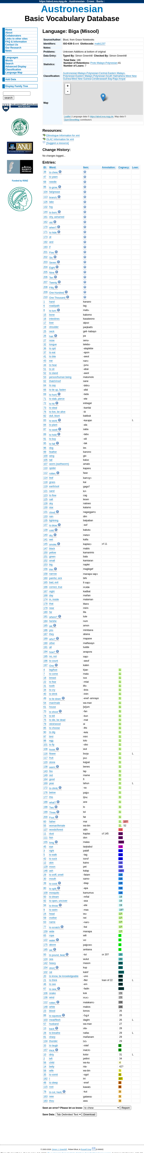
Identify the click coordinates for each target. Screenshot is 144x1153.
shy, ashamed (56, 217)
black (52, 548)
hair (51, 336)
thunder (53, 1041)
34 (44, 689)
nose (51, 340)
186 (45, 630)
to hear (53, 365)
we (50, 626)
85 (44, 728)
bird (51, 736)
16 (44, 318)
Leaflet (67, 116)
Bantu (99, 1)
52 (44, 373)
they (51, 634)
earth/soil (54, 486)
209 (45, 292)
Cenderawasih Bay (102, 78)
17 (44, 322)
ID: (45, 167)
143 (45, 771)
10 (44, 1054)
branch (53, 197)
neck (51, 331)
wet (51, 539)
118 (45, 482)
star (51, 507)
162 (45, 222)
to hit (51, 403)
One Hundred (56, 292)
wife (51, 1070)
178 (45, 603)
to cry (52, 689)
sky (51, 503)
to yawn (53, 176)
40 (44, 693)
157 (45, 1050)
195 (45, 656)
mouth (52, 878)
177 (45, 797)
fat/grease (54, 191)
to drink (53, 693)
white (52, 1006)
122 (45, 939)
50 (44, 896)
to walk (53, 854)
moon (52, 866)
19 (44, 327)
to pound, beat (57, 955)
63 (44, 922)
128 (45, 503)
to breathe (54, 1033)
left (50, 1058)
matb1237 (100, 43)
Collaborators (13, 35)
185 (45, 625)
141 (45, 539)
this (51, 797)
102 (45, 972)
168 (45, 595)
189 (45, 638)
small (52, 560)
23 (44, 1010)
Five (51, 252)
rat (50, 972)
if (49, 247)
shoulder (54, 327)
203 (45, 262)
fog (51, 206)
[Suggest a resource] (57, 143)
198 (45, 807)
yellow (52, 552)
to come (53, 673)
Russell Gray (86, 1149)
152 (45, 560)
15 (44, 314)
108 (45, 749)
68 (44, 181)
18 (44, 677)
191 (45, 647)
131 (45, 511)
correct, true (55, 587)
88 (44, 1015)
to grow (53, 187)
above (52, 944)
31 (44, 685)
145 (45, 544)
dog (51, 447)
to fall (52, 443)
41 (44, 356)
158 (45, 573)
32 (44, 344)
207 (45, 282)
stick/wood (55, 724)
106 (45, 993)
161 (45, 217)
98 (44, 740)
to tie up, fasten (57, 389)
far (50, 612)
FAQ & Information (16, 41)
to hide (53, 232)
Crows (90, 1)
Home (8, 29)
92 (44, 900)
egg (51, 740)
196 (45, 660)
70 (44, 711)
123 (45, 495)
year (51, 783)
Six (51, 257)
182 (45, 1078)
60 (44, 821)
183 (45, 1100)
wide (51, 931)
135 (45, 520)
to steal (53, 407)
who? (52, 639)
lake (51, 201)
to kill (52, 716)
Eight (52, 267)
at (50, 237)
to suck (53, 858)
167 (45, 591)
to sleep (53, 1082)
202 (45, 257)
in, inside (54, 599)
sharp (52, 1037)
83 (44, 420)
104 (45, 191)
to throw (53, 905)
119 (45, 486)
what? (52, 802)
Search (9, 63)
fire (51, 771)
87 (44, 429)
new (51, 1096)
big (50, 564)
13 (44, 1028)
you (51, 630)
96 (44, 447)
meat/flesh (54, 1019)
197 (45, 665)
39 (44, 883)
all (50, 647)
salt (51, 499)
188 (45, 802)
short (52, 968)
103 (45, 1019)
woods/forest (56, 829)
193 (45, 247)
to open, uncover (58, 900)
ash (51, 870)
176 (45, 792)
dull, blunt (54, 415)
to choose (54, 728)
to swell (53, 429)
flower (52, 753)
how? (52, 652)
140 (45, 534)
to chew (53, 172)
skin (51, 862)
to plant (53, 424)
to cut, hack (55, 1092)
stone (52, 762)
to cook (53, 883)
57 (44, 1023)
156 (45, 569)
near (51, 608)
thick (51, 1050)
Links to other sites (16, 38)
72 (44, 403)
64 (44, 385)
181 (45, 616)
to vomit (53, 1074)
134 (45, 1041)
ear (51, 360)
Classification (13, 69)
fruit (51, 757)
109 (45, 892)
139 (45, 529)
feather (53, 451)
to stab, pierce (56, 398)
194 (45, 651)
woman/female (57, 825)
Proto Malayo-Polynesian (103, 63)
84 (44, 424)
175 (45, 944)
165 (45, 582)
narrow (53, 573)
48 (44, 1082)
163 (45, 1096)
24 (44, 913)
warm (52, 767)
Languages (11, 57)
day (51, 595)
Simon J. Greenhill (59, 1149)
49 (44, 698)
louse (52, 749)
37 (44, 352)
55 (44, 825)
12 (44, 862)
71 (44, 398)
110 (45, 468)
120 (45, 762)
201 (45, 252)
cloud (52, 512)
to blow (53, 525)
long (51, 842)
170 (45, 227)
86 (44, 186)
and (51, 242)
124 (45, 959)
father (52, 821)
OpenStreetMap (72, 119)
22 (44, 681)
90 (44, 732)
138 (45, 766)
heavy (52, 963)
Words (9, 60)
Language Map (13, 72)
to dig (52, 732)
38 (44, 171)
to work (53, 420)
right (51, 850)
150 (45, 552)
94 (44, 905)
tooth (52, 685)
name (52, 922)
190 (45, 643)
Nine (51, 272)
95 (44, 443)
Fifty (51, 287)
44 (44, 365)
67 (44, 988)
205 (45, 272)
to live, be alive (57, 411)
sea (51, 959)
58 (44, 1070)
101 (45, 744)
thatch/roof (55, 381)
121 (45, 491)
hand (52, 301)
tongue (53, 344)
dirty (51, 1054)
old (50, 222)
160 (45, 578)
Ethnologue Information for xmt (63, 135)
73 (44, 407)
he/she (53, 621)
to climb (53, 788)
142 (45, 963)
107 (45, 464)
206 (45, 277)
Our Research (13, 47)
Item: (86, 167)
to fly (51, 744)
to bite (52, 356)
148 (45, 1006)
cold (51, 530)
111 (45, 837)
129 (45, 866)
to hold (53, 434)
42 (44, 858)
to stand (53, 373)
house (52, 707)
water (52, 940)
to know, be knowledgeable (63, 976)
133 (45, 516)
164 (45, 779)
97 (44, 736)
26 (44, 335)
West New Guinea (81, 78)
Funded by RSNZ (20, 181)
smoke (52, 544)
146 (45, 870)
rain (51, 516)
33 (44, 1045)
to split (52, 888)
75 (44, 720)
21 (44, 980)
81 (44, 1037)
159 (45, 931)
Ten (51, 277)
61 (44, 707)
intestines (54, 318)
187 (45, 634)
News (8, 50)
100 (45, 456)
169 (45, 783)
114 (45, 477)
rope (51, 935)
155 (45, 842)
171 (45, 232)
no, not (53, 656)
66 (44, 389)
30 (44, 878)
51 (44, 369)
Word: (52, 167)
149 (45, 775)
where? (53, 617)
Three (52, 812)
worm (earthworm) (59, 464)
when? (52, 227)
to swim (53, 909)
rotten (52, 473)
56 (44, 1062)
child (51, 1062)
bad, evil (53, 582)
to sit (51, 369)
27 (44, 340)
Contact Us (11, 44)
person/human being (60, 377)
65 (44, 935)
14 (44, 1066)
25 (44, 331)
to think (53, 980)
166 (45, 587)
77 (44, 926)
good (52, 779)
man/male (54, 703)
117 (45, 757)
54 (44, 703)
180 (45, 612)
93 (44, 954)
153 (45, 564)
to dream (54, 896)
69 (44, 394)
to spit (52, 348)
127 (45, 829)
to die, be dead (57, 720)
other (52, 643)
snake (52, 993)
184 (45, 621)
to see (52, 984)
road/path (54, 305)
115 (45, 1086)
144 (45, 212)
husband (54, 1023)
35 (44, 1074)
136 (45, 997)
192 (45, 242)
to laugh (53, 1045)
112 (45, 473)
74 (44, 716)
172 (45, 787)
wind (51, 997)
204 (45, 267)
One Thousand (57, 297)
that (51, 603)
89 (44, 434)
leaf (51, 477)
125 (45, 499)
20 (44, 976)
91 (44, 438)
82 (44, 415)
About (8, 32)
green (52, 556)
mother (53, 917)
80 (44, 888)
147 (45, 548)
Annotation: (109, 167)
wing (51, 456)
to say (52, 385)
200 (45, 817)
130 (45, 507)
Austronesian (77, 1)
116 (45, 753)
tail (50, 460)
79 (44, 724)
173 (45, 237)
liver (51, 322)
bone (52, 314)
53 (44, 377)
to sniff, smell (56, 874)
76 (44, 411)
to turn (52, 310)
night (51, 591)
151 (45, 556)
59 (44, 917)
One (51, 665)
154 (45, 967)
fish (51, 837)
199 (45, 812)
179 (45, 608)
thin (51, 569)
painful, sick (55, 578)
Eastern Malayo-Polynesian (90, 76)
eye (51, 846)
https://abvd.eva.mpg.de (53, 1)
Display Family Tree (16, 86)
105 (45, 460)
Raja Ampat (119, 78)
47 (44, 176)
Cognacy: (123, 167)
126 (45, 201)
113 (45, 196)
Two (51, 807)
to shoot (53, 712)
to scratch (54, 927)
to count (53, 660)
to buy (52, 438)
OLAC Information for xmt (60, 139)
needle (53, 181)
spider (52, 468)
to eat (52, 352)
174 (45, 599)
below (52, 792)
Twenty (53, 282)
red (51, 775)
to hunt (53, 394)
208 (45, 287)
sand (51, 491)
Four (51, 817)
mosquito (54, 892)
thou (51, 1100)
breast (52, 677)
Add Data (10, 79)
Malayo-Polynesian (88, 73)
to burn (53, 212)
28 (44, 1033)
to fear (52, 681)
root (51, 1086)
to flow (52, 495)
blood (52, 1010)
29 (44, 874)
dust (51, 833)
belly (51, 1066)
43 (44, 360)
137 (45, 524)
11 (44, 833)
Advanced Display (15, 66)
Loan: (135, 167)
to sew (52, 989)
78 (44, 1091)
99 (44, 451)
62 (44, 381)
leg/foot (53, 669)
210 (45, 297)
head (52, 913)
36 (44, 348)
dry (51, 535)
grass (52, 482)
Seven (52, 262)
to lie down (55, 698)
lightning (53, 520)
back (51, 1028)
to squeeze (55, 1015)
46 (44, 984)
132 (45, 206)
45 (44, 846)
